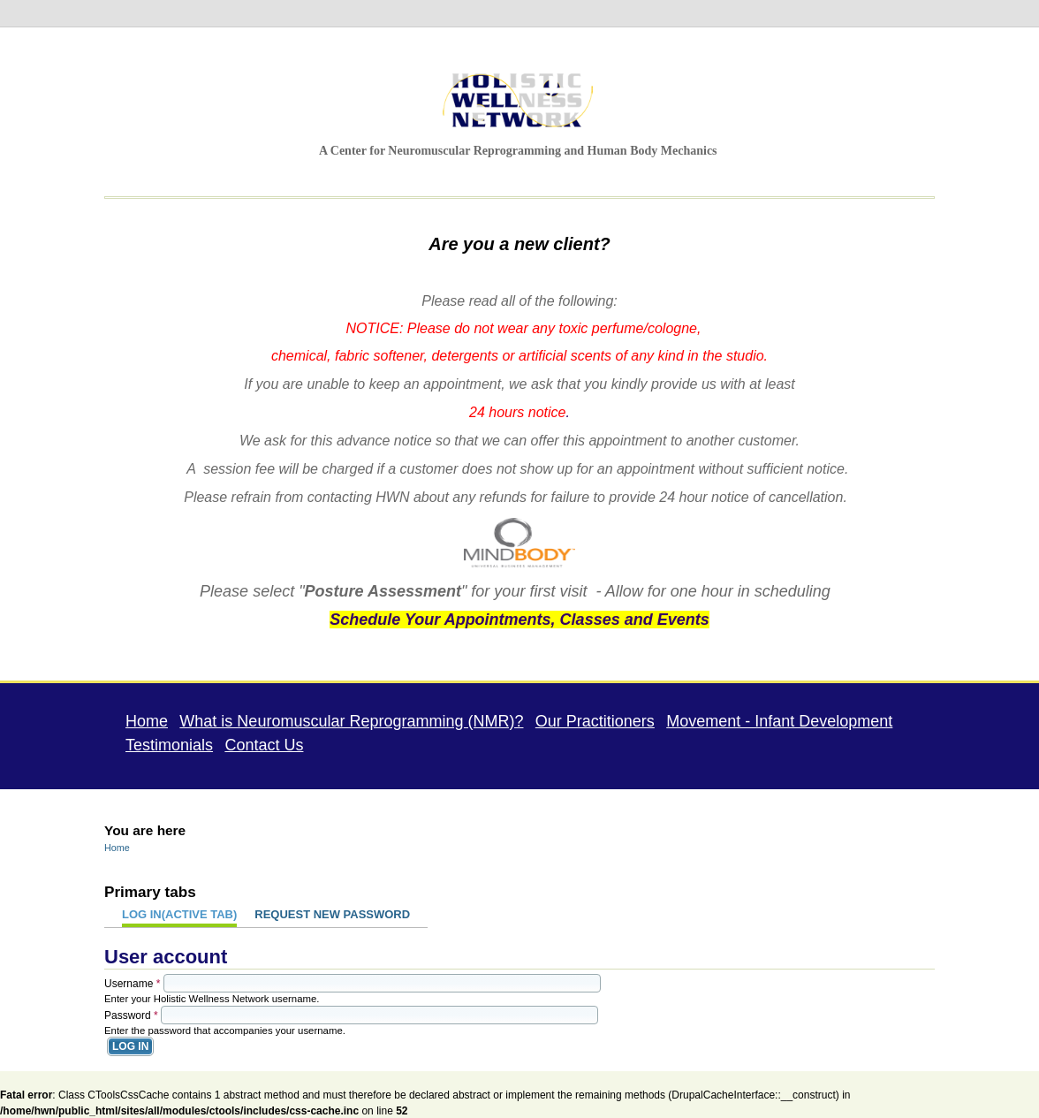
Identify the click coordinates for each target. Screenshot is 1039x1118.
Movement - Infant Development (779, 720)
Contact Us (263, 744)
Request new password (332, 913)
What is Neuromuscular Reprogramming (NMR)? (351, 720)
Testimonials (169, 744)
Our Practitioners (595, 720)
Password (131, 1014)
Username (132, 983)
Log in (179, 913)
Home (146, 720)
